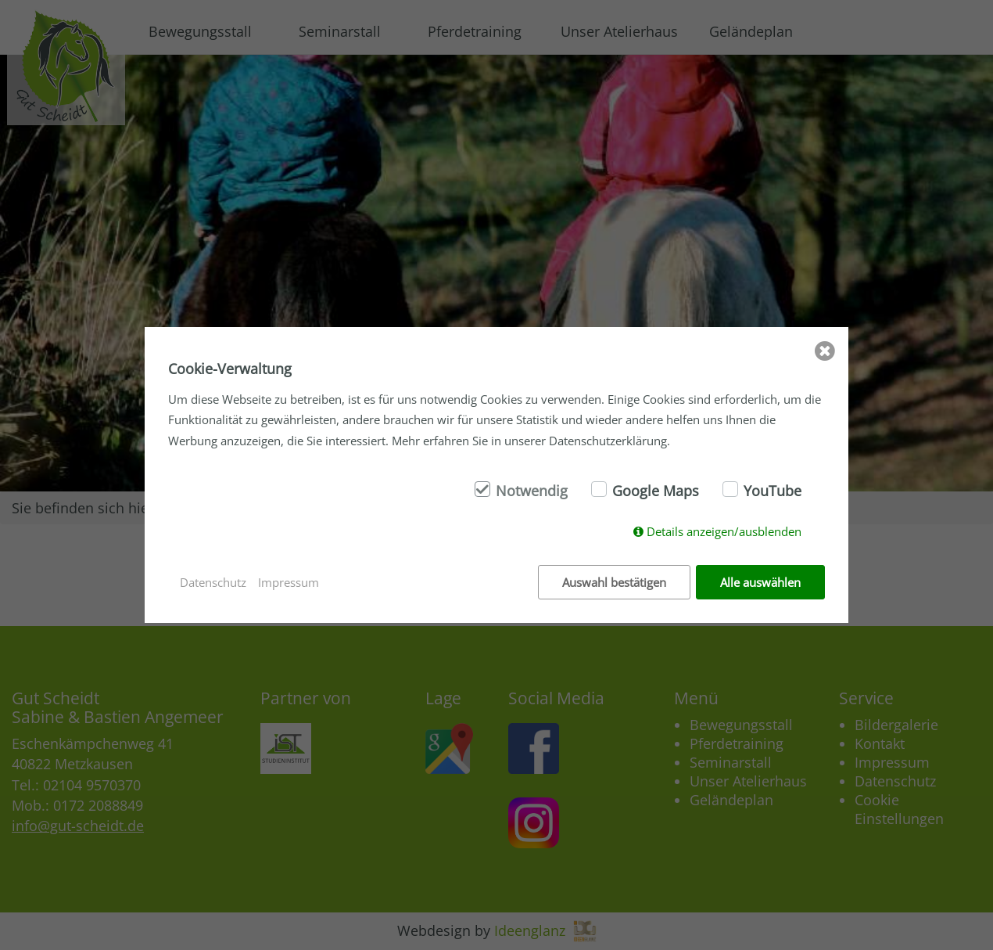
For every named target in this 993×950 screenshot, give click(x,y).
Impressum (288, 582)
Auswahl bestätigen (614, 582)
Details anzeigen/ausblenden (724, 531)
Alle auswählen (760, 582)
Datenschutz (213, 582)
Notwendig (532, 491)
